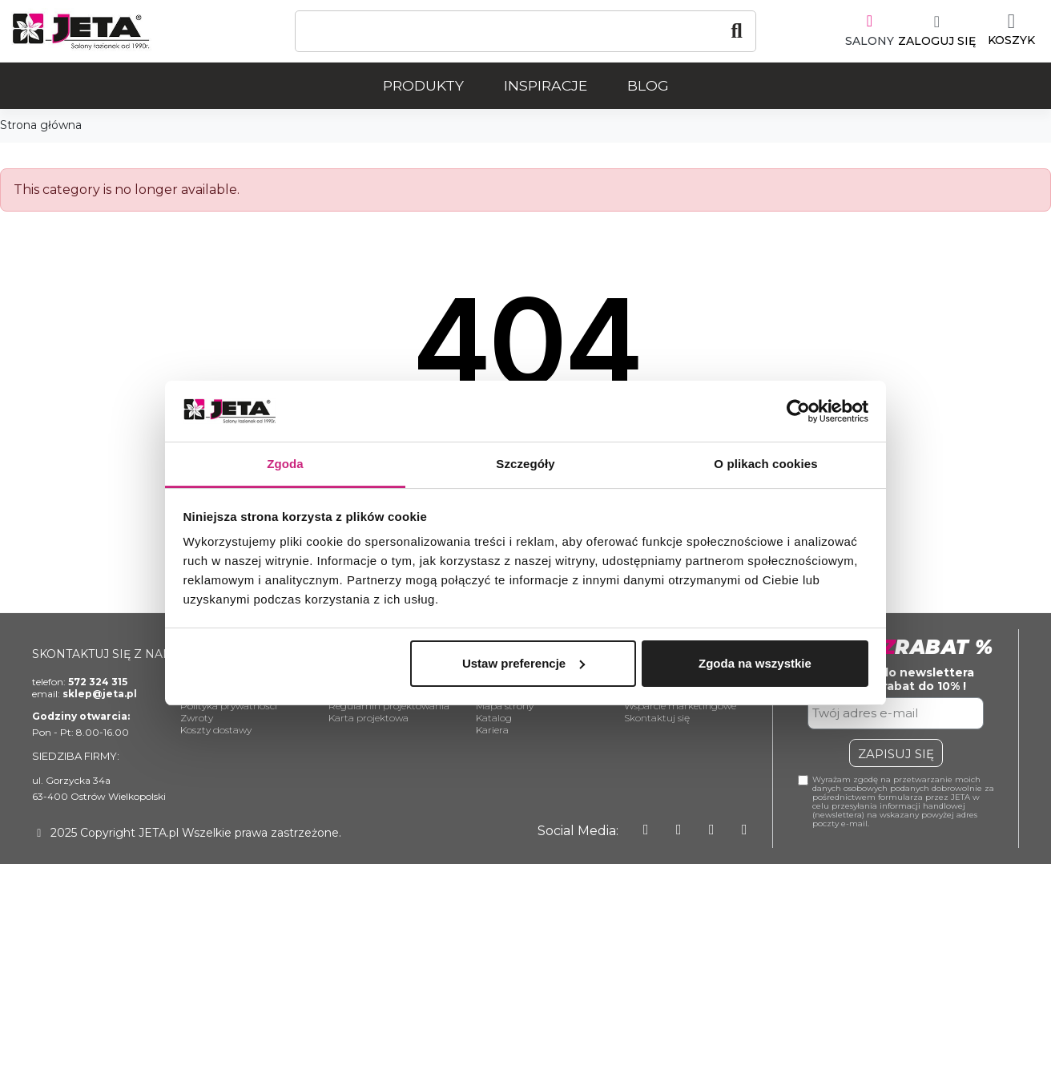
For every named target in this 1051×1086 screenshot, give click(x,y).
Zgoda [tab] (285, 463)
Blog (648, 85)
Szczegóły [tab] (525, 463)
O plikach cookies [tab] (765, 463)
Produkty (423, 85)
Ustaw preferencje (523, 663)
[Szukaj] (525, 31)
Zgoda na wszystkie (755, 663)
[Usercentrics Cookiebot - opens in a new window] (798, 411)
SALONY (869, 41)
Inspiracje (545, 85)
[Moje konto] (937, 31)
